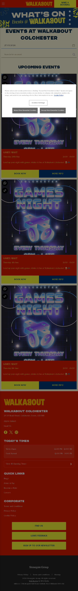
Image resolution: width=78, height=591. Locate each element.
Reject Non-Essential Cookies (25, 110)
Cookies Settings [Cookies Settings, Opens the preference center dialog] (38, 103)
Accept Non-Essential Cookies (52, 110)
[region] (39, 100)
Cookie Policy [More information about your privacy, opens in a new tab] (58, 95)
